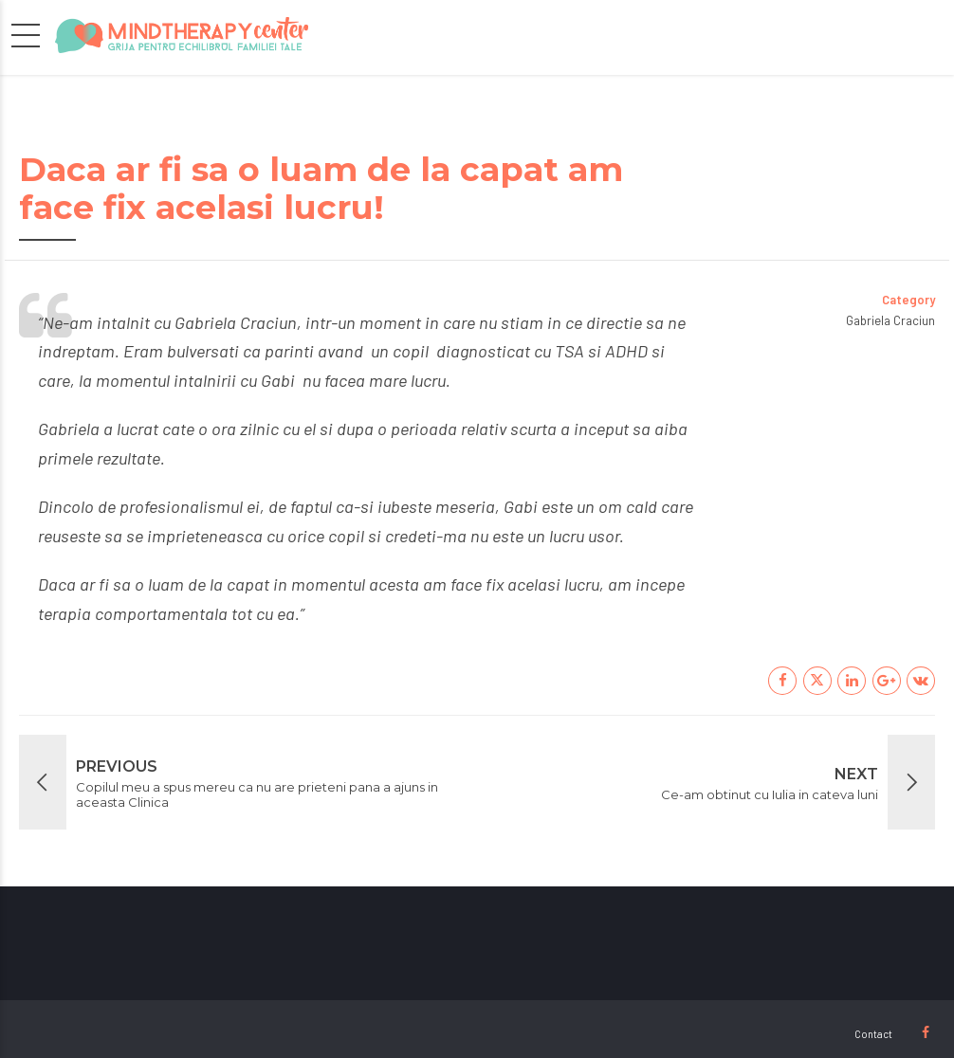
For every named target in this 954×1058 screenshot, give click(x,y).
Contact (873, 1034)
